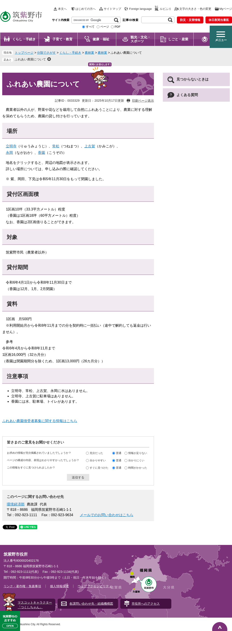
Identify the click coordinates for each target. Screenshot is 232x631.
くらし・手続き (24, 39)
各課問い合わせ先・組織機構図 (91, 603)
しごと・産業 (178, 39)
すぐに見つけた (99, 467)
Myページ (226, 8)
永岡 (9, 153)
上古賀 (89, 146)
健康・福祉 (101, 39)
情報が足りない (137, 453)
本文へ (62, 8)
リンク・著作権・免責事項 (22, 586)
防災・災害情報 (190, 20)
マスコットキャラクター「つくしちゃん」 (35, 605)
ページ (104, 26)
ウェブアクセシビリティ (95, 586)
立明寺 (11, 146)
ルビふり (165, 8)
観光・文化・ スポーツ (140, 39)
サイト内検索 (60, 20)
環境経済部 (16, 504)
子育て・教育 (62, 39)
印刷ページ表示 (143, 100)
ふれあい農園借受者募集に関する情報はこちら (39, 421)
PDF (117, 26)
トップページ (24, 52)
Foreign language (140, 8)
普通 (118, 453)
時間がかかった (137, 467)
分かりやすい (98, 460)
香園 (41, 153)
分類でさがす (46, 52)
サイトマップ (112, 8)
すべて (90, 26)
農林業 (89, 52)
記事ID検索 (131, 20)
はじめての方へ (85, 8)
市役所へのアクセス (146, 603)
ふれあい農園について (30, 59)
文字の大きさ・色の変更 (195, 8)
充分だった (96, 453)
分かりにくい (136, 460)
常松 (55, 146)
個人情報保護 (59, 586)
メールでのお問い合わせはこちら (106, 515)
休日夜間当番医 (219, 20)
